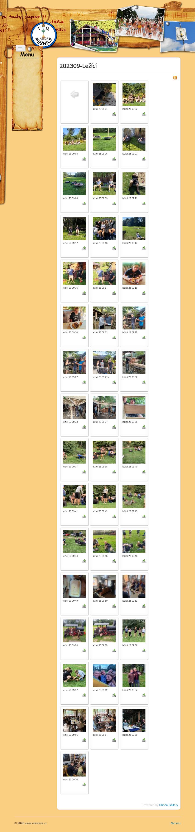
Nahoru (176, 823)
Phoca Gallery (168, 805)
